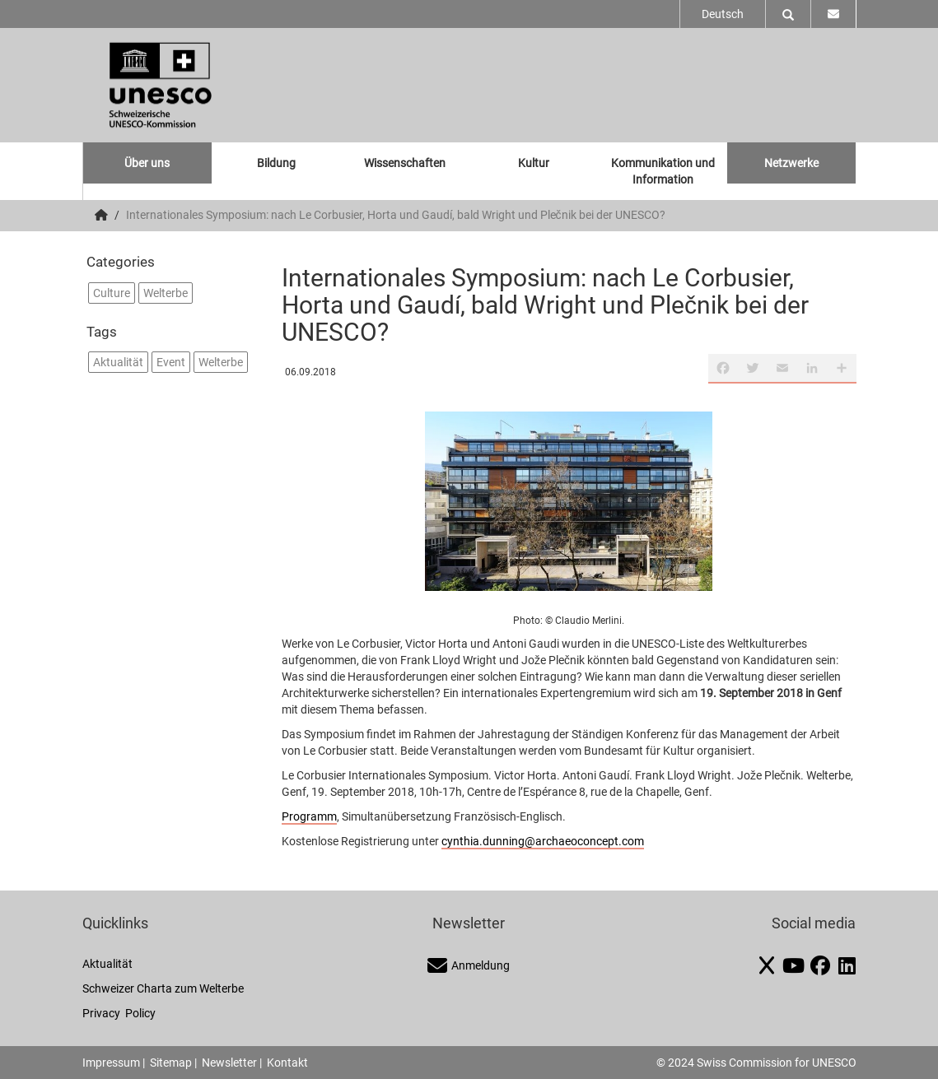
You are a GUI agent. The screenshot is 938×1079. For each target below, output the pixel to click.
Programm (309, 816)
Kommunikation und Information (663, 171)
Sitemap (171, 1062)
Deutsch (723, 14)
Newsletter (229, 1062)
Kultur (533, 163)
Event (170, 362)
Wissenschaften (405, 163)
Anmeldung (468, 965)
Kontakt (287, 1062)
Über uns (147, 163)
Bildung (276, 163)
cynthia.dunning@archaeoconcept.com (542, 841)
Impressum (111, 1062)
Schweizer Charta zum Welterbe (163, 988)
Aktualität (118, 362)
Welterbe (165, 293)
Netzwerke (791, 163)
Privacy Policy (119, 1013)
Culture (111, 293)
